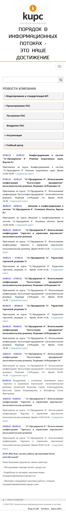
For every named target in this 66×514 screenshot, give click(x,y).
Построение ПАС (16, 116)
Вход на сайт (33, 509)
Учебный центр (15, 145)
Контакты (45, 509)
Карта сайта (56, 509)
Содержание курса (24, 173)
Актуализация (14, 135)
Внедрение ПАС (15, 125)
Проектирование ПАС (18, 106)
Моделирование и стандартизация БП (27, 96)
